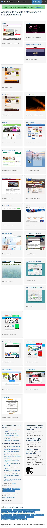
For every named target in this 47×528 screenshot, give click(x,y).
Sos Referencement (7, 314)
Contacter (13, 483)
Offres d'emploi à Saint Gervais (11, 440)
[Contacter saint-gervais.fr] (45, 2)
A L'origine (28, 23)
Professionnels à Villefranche (24, 514)
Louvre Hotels (29, 178)
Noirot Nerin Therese (7, 205)
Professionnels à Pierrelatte (29, 512)
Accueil (6, 1)
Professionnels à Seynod (6, 514)
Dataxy (15, 494)
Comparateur (12, 1)
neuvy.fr (20, 512)
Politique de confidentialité (35, 6)
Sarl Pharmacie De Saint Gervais (33, 233)
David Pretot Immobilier (7, 67)
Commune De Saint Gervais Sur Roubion (33, 45)
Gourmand (23, 1)
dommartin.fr (37, 510)
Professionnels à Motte (12, 512)
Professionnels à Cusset (28, 510)
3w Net (4, 23)
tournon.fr (15, 514)
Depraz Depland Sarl (30, 95)
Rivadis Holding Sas (7, 233)
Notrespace (28, 205)
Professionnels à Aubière (6, 510)
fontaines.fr (4, 512)
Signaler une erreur (16, 488)
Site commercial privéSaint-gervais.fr (37, 2)
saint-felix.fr (34, 514)
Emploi (17, 1)
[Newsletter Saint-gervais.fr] (43, 2)
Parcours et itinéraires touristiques (12, 454)
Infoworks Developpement (8, 150)
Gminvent (4, 122)
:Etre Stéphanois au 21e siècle (20, 519)
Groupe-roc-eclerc (30, 122)
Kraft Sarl (28, 150)
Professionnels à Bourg (17, 510)
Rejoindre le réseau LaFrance (8, 490)
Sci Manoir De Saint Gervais (9, 261)
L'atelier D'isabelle (6, 178)
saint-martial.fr (40, 514)
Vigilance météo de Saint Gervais (12, 473)
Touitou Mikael (5, 397)
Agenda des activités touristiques (12, 449)
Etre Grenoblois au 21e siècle (7, 519)
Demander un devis (6, 488)
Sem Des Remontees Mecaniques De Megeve (34, 262)
